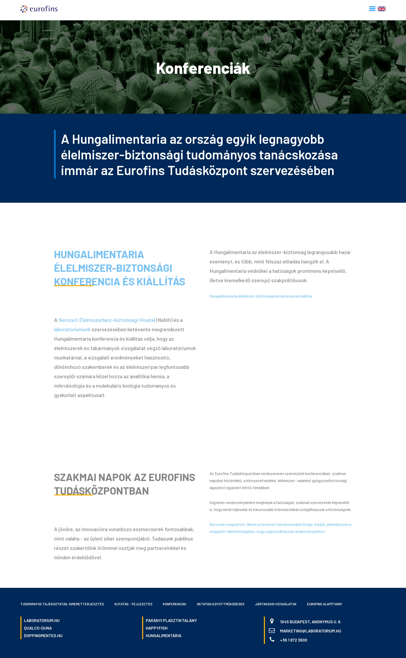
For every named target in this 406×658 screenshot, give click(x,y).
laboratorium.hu (42, 620)
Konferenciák (174, 604)
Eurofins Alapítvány (324, 604)
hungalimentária (163, 635)
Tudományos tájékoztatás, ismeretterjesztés (62, 604)
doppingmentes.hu (43, 635)
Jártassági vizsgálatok (276, 604)
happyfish (156, 627)
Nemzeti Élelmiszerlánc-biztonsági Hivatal (107, 321)
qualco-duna (38, 627)
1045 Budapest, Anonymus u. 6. (310, 621)
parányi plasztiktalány (171, 620)
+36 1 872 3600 (293, 639)
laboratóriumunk (72, 330)
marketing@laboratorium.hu (310, 630)
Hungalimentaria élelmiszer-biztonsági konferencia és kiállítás (119, 269)
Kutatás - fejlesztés (133, 604)
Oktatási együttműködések (221, 604)
